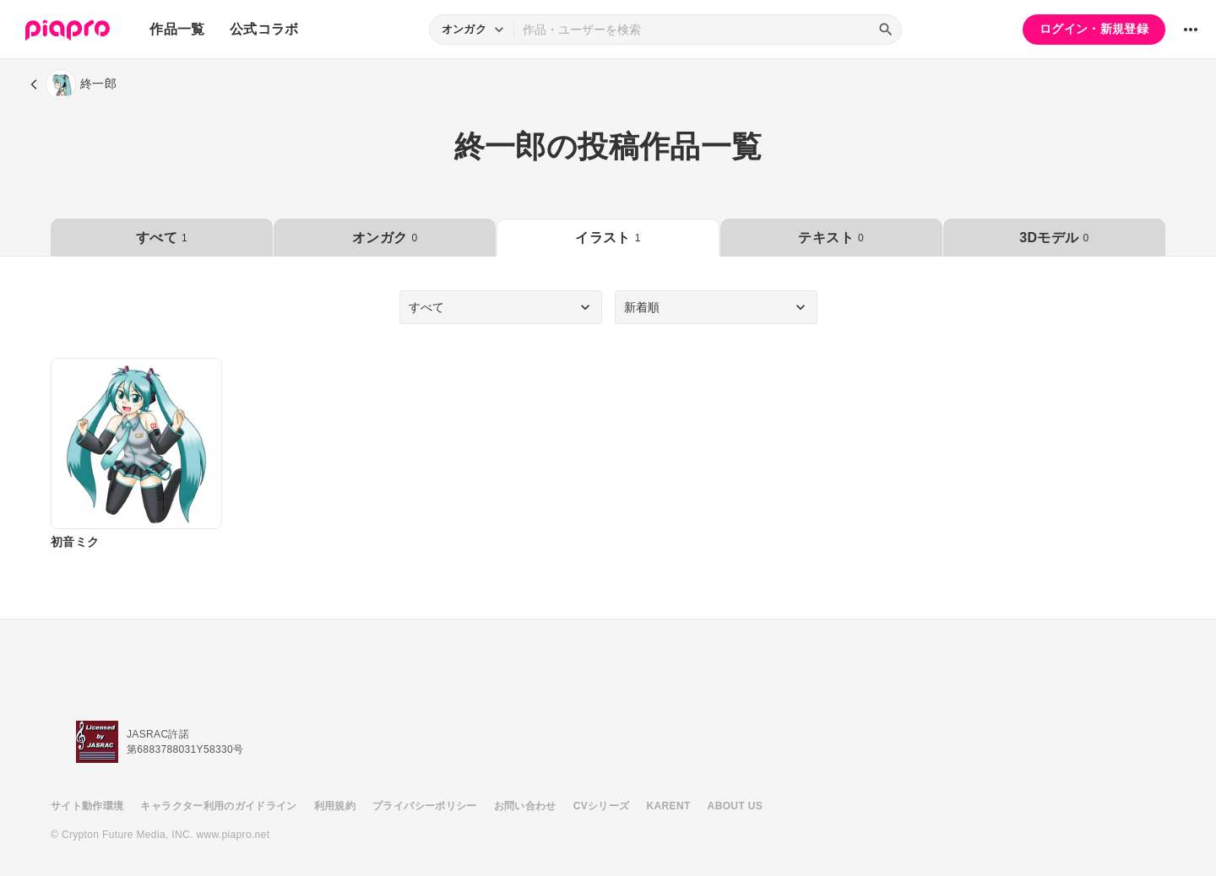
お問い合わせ (525, 806)
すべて (161, 237)
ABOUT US (735, 806)
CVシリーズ (601, 806)
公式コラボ (264, 29)
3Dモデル (1053, 237)
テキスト (830, 237)
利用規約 (335, 806)
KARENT (669, 806)
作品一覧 (176, 29)
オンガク (384, 237)
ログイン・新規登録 (1094, 28)
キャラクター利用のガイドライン (218, 806)
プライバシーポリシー (424, 806)
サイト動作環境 (87, 806)
